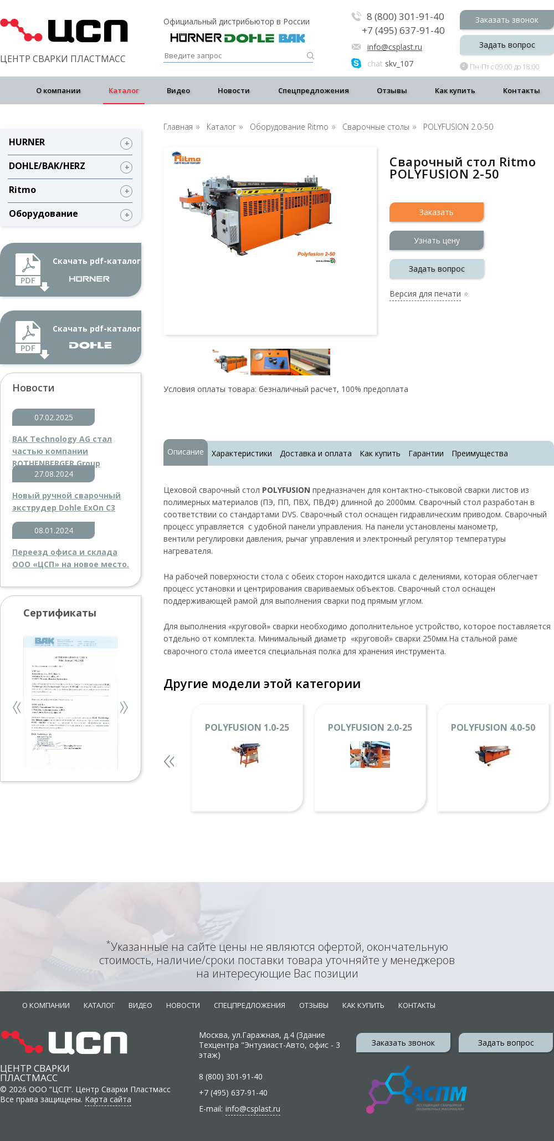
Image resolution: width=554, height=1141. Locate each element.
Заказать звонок (506, 19)
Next (124, 709)
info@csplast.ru (394, 47)
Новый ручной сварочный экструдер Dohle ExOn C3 (66, 501)
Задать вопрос (507, 44)
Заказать (436, 212)
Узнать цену (437, 240)
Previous (17, 709)
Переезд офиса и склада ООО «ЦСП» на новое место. (70, 558)
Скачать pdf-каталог (97, 269)
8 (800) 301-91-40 (405, 17)
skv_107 (390, 63)
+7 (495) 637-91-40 (403, 30)
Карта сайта (108, 1099)
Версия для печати (425, 294)
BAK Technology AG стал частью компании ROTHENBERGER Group (62, 445)
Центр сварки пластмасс (35, 1062)
